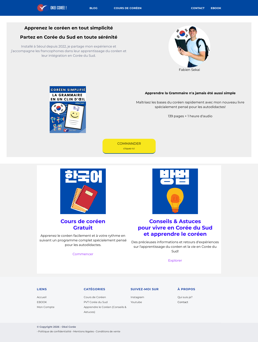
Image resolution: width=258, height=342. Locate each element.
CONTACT (198, 8)
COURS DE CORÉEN (128, 8)
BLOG (93, 8)
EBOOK (216, 8)
